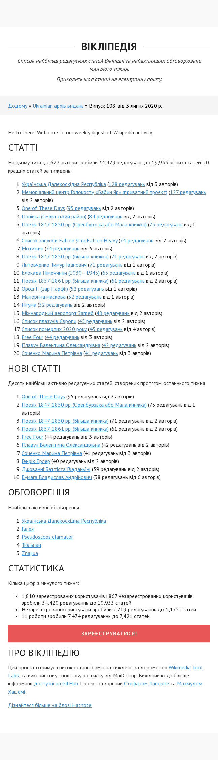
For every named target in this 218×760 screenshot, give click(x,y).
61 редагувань (128, 280)
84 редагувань (105, 216)
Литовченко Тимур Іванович (54, 264)
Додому (17, 105)
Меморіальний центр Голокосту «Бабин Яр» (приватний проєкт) (94, 192)
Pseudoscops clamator (47, 536)
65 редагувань (119, 272)
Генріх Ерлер (36, 461)
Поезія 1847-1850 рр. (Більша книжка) (65, 256)
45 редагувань (95, 321)
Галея (28, 528)
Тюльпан (31, 544)
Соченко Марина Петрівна (52, 353)
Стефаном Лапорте (146, 683)
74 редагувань (136, 240)
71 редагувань (128, 256)
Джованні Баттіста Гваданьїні (56, 469)
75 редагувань (166, 224)
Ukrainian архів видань (58, 105)
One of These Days (43, 208)
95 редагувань (84, 208)
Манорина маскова (44, 296)
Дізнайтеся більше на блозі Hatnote (50, 705)
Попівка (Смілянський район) (54, 216)
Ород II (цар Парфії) (45, 288)
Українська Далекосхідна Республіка (64, 184)
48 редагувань (113, 313)
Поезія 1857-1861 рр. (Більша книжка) (65, 280)
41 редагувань (101, 353)
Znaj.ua (30, 553)
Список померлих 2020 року (54, 329)
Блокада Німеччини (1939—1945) (61, 272)
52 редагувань (87, 288)
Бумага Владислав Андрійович (57, 477)
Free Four (32, 337)
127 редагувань (188, 192)
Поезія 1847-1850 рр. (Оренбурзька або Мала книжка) (84, 224)
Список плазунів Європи (49, 321)
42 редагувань (119, 345)
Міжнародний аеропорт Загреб (58, 313)
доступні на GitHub (56, 683)
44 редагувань (62, 337)
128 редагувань (127, 184)
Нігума (29, 304)
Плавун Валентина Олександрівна (61, 345)
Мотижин (32, 248)
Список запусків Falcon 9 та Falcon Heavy (69, 240)
